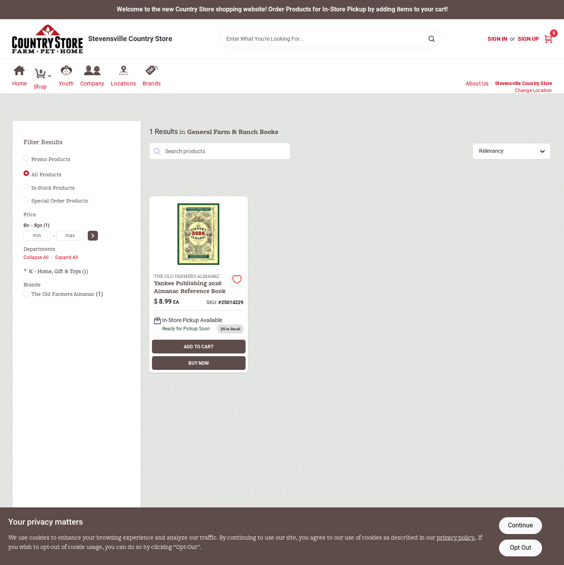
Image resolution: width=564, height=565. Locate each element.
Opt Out (520, 547)
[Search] (432, 38)
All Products (46, 175)
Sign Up (528, 39)
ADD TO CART (198, 347)
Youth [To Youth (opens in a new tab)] (66, 83)
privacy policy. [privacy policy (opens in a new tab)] (456, 537)
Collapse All (36, 257)
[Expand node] (26, 270)
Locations (123, 83)
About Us (477, 83)
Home (19, 83)
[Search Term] (329, 39)
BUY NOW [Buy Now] (198, 363)
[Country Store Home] (47, 39)
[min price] (37, 236)
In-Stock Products (52, 188)
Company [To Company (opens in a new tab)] (92, 83)
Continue (520, 525)
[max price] (70, 236)
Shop (40, 86)
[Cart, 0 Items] (548, 39)
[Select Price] (93, 236)
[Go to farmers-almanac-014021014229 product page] (198, 284)
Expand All (66, 257)
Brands (152, 83)
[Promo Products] (26, 158)
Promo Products (50, 159)
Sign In (497, 39)
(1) (67, 294)
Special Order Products (59, 201)
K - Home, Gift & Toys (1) (58, 271)
